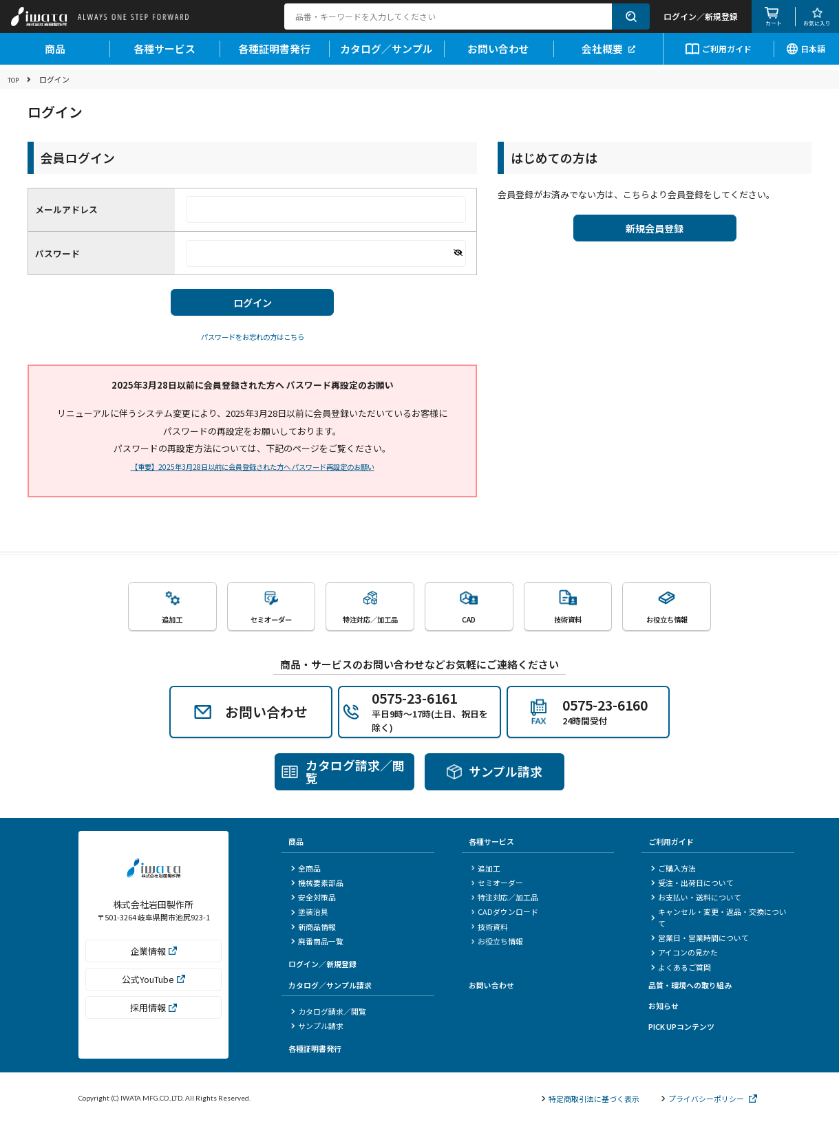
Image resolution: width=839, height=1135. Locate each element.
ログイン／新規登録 (322, 965)
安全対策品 (313, 899)
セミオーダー (497, 883)
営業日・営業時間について (700, 939)
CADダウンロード (505, 913)
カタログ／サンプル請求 (330, 986)
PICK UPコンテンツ (681, 1027)
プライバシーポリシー (709, 1099)
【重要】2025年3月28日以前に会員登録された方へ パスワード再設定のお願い (252, 472)
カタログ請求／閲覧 (328, 1012)
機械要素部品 (317, 883)
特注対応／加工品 (505, 899)
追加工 (486, 869)
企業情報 (153, 957)
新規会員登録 (654, 231)
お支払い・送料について (696, 899)
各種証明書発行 (274, 53)
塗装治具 (309, 913)
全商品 (306, 869)
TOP (15, 79)
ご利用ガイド (719, 54)
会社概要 (608, 53)
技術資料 (490, 927)
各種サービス (164, 53)
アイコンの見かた (684, 954)
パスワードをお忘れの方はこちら (252, 342)
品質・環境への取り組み (690, 986)
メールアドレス (66, 209)
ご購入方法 (673, 869)
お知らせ (663, 1007)
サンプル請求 (317, 1027)
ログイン (252, 305)
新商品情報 (313, 927)
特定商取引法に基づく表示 (590, 1099)
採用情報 (153, 1013)
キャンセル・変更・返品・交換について (719, 919)
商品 (55, 53)
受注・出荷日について (692, 883)
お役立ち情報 (497, 943)
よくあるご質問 (681, 968)
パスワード (57, 253)
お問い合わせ (498, 53)
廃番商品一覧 (317, 943)
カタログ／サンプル (386, 53)
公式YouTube (153, 985)
